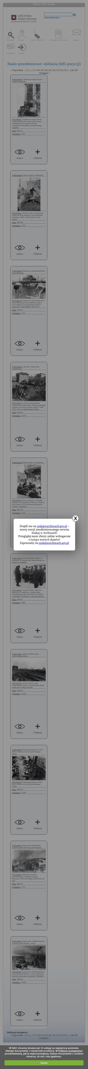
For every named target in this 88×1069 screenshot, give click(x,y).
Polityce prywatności (70, 1050)
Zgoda (44, 1062)
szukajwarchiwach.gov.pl (52, 526)
